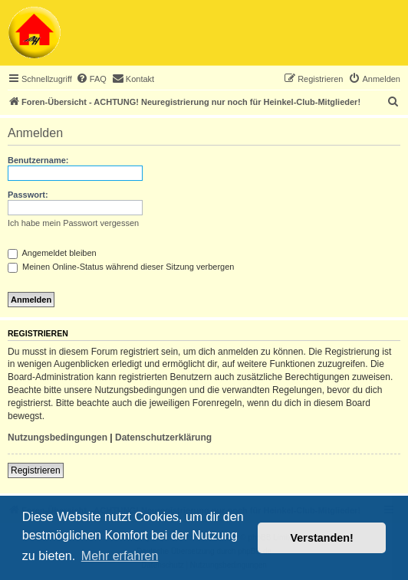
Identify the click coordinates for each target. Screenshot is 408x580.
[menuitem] (91, 79)
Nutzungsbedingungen (57, 437)
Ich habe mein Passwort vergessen (73, 223)
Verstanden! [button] (322, 538)
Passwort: (28, 194)
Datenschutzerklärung (163, 437)
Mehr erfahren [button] (120, 555)
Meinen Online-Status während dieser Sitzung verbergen (121, 266)
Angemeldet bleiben (52, 252)
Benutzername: (38, 160)
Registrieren (36, 470)
